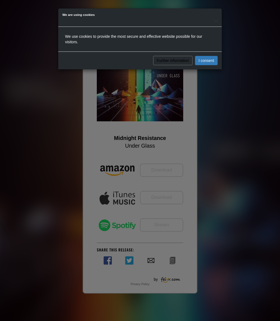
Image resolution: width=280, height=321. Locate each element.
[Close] (216, 19)
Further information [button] (173, 60)
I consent (206, 60)
